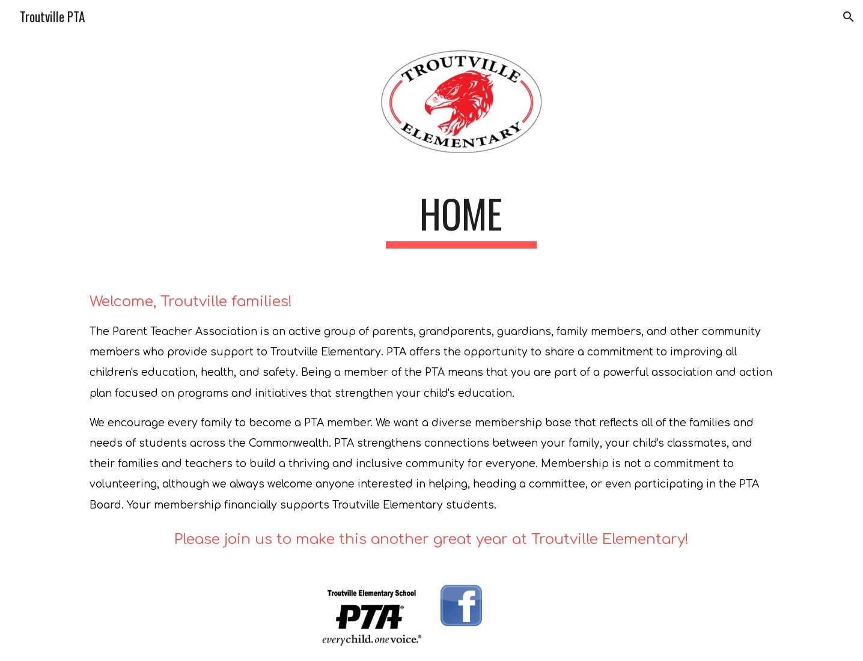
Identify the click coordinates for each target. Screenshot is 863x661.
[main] (461, 219)
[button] (848, 16)
